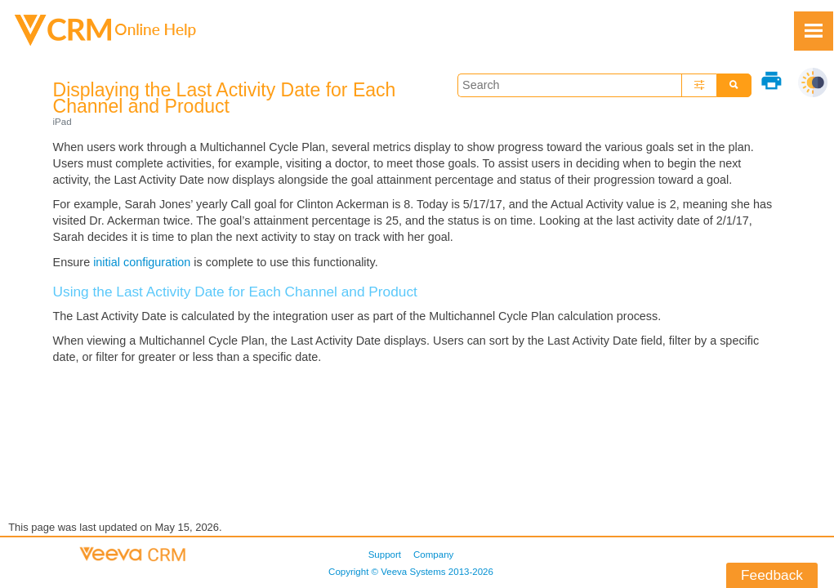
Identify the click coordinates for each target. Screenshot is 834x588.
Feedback (772, 575)
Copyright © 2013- (410, 572)
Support (384, 554)
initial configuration (141, 262)
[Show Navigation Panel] (813, 31)
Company (433, 554)
